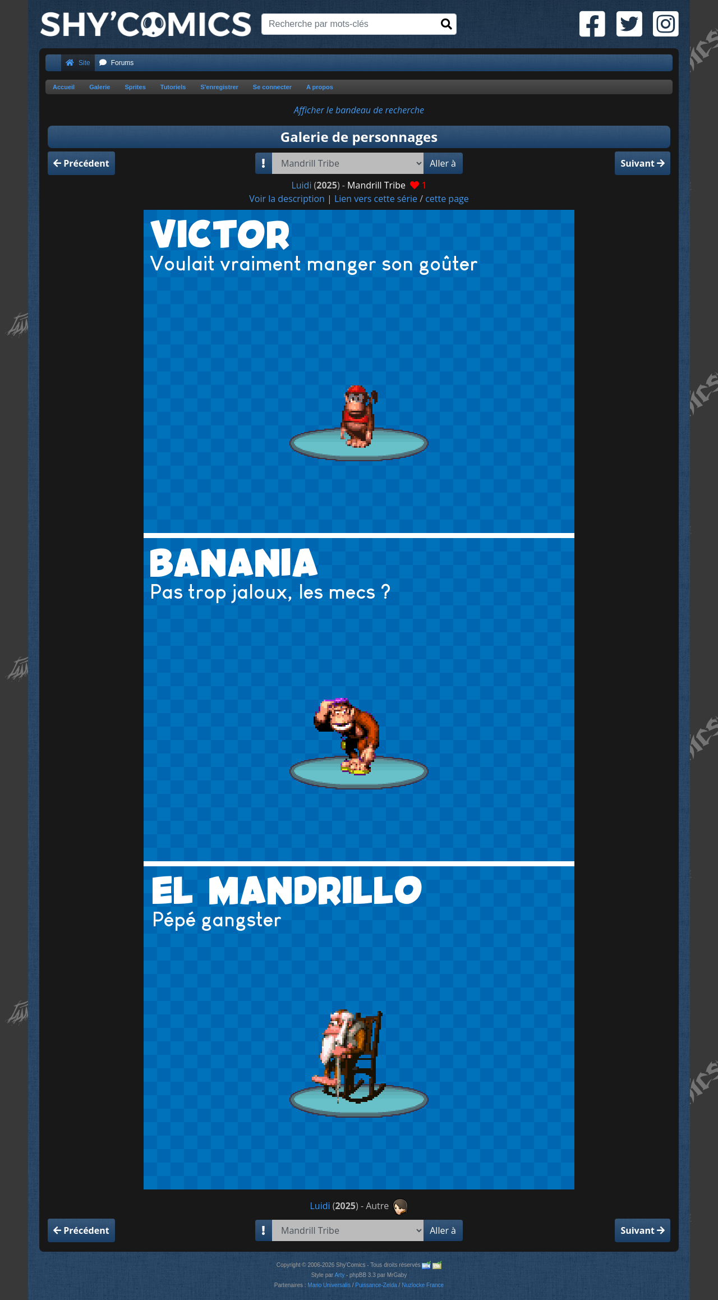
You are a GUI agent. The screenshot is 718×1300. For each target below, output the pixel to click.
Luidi (301, 185)
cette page (447, 198)
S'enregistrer (219, 87)
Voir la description (287, 198)
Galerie (99, 87)
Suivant (642, 163)
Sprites (135, 87)
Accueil (64, 87)
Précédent (81, 163)
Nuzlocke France (423, 1285)
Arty (339, 1275)
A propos (319, 87)
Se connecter (272, 87)
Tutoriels (173, 87)
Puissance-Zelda (376, 1285)
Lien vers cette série (375, 198)
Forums (116, 63)
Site (78, 63)
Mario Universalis (329, 1285)
